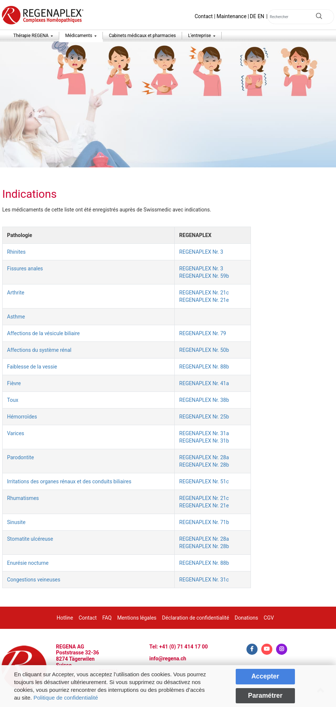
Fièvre (14, 383)
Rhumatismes (23, 498)
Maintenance (231, 16)
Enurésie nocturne (27, 563)
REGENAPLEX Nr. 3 (201, 252)
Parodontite (20, 457)
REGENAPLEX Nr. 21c (204, 293)
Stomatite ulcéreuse (30, 539)
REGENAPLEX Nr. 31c (204, 580)
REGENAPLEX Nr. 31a (204, 433)
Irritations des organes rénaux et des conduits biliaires (69, 481)
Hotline (65, 618)
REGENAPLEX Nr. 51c (204, 481)
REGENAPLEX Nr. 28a (204, 457)
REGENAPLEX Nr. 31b (204, 441)
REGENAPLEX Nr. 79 (202, 333)
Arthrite (15, 293)
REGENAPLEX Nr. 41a (204, 383)
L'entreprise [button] (200, 35)
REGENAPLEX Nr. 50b (204, 350)
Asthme (16, 317)
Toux (12, 400)
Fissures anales (25, 268)
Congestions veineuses (33, 580)
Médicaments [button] (79, 35)
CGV (269, 618)
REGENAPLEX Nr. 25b (204, 417)
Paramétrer (265, 695)
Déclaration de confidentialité (195, 618)
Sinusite (16, 522)
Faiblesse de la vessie (32, 367)
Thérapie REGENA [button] (31, 35)
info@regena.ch (168, 658)
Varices (15, 433)
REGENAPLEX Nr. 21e (204, 300)
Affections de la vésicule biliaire (43, 333)
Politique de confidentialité (65, 697)
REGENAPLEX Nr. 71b (204, 522)
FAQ (106, 618)
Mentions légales (137, 618)
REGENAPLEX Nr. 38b (204, 400)
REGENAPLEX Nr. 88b (204, 367)
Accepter (265, 676)
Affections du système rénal (39, 350)
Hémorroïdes (22, 417)
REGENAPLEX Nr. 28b (204, 465)
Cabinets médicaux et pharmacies (142, 35)
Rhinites (16, 252)
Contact (204, 16)
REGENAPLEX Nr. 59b (204, 276)
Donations (246, 618)
